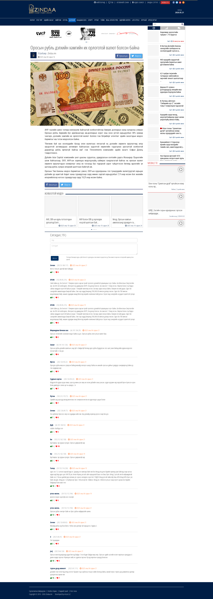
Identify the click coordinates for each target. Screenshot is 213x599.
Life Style (135, 20)
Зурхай (144, 20)
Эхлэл (32, 20)
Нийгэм (58, 20)
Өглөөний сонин (123, 2)
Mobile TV (165, 2)
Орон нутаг (152, 20)
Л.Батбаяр (42, 53)
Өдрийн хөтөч (125, 20)
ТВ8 (110, 2)
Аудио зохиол (138, 2)
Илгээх (55, 258)
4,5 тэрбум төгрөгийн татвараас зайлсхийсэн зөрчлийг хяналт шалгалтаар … (166, 77)
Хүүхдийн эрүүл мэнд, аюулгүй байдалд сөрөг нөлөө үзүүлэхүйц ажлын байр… (166, 117)
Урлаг (96, 20)
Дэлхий (72, 20)
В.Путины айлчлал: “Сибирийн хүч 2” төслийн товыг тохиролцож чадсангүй (166, 103)
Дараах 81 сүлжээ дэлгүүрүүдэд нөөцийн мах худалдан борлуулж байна (166, 89)
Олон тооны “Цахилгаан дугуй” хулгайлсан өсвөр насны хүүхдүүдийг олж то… (166, 131)
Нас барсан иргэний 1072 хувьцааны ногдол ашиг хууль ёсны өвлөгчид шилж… (166, 158)
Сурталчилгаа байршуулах (37, 591)
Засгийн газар (173, 216)
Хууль (65, 20)
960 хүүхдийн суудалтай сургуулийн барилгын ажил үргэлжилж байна (166, 62)
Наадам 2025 (81, 20)
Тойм (102, 20)
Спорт (90, 20)
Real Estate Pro (112, 20)
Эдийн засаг (49, 20)
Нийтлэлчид (99, 2)
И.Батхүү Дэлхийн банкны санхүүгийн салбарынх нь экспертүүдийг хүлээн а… (166, 48)
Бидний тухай (63, 591)
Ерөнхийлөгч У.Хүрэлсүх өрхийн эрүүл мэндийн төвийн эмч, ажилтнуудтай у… (166, 144)
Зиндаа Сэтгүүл (152, 2)
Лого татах (73, 591)
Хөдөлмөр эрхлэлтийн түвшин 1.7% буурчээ (166, 33)
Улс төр (39, 20)
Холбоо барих (52, 591)
